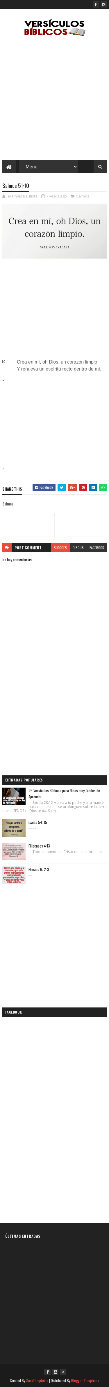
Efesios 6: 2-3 (38, 869)
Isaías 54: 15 (37, 822)
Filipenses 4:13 (39, 846)
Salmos (82, 196)
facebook (97, 547)
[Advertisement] (54, 99)
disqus (78, 547)
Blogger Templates (85, 1380)
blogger (60, 547)
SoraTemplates (37, 1380)
